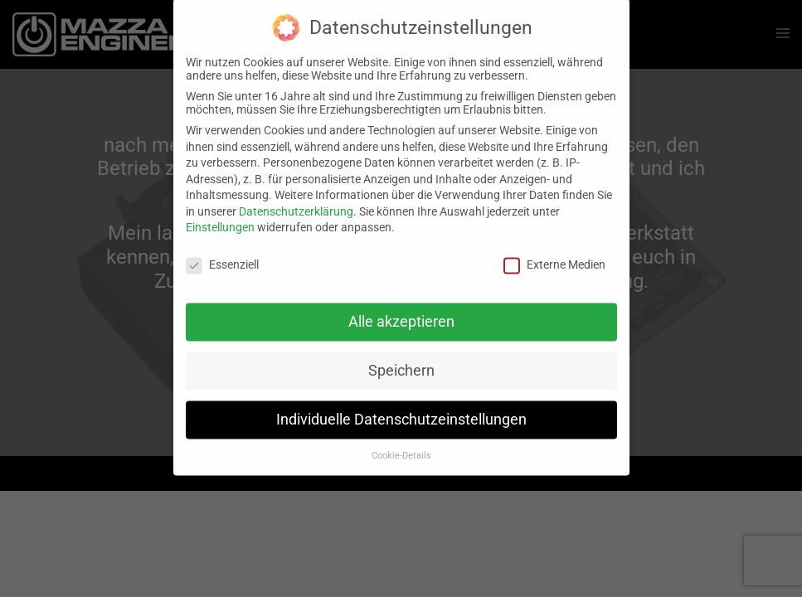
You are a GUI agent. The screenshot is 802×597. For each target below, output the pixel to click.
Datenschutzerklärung (296, 202)
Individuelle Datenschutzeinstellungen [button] (401, 410)
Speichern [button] (401, 361)
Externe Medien (554, 256)
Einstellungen (220, 219)
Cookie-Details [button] (401, 446)
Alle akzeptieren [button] (401, 312)
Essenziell (222, 256)
